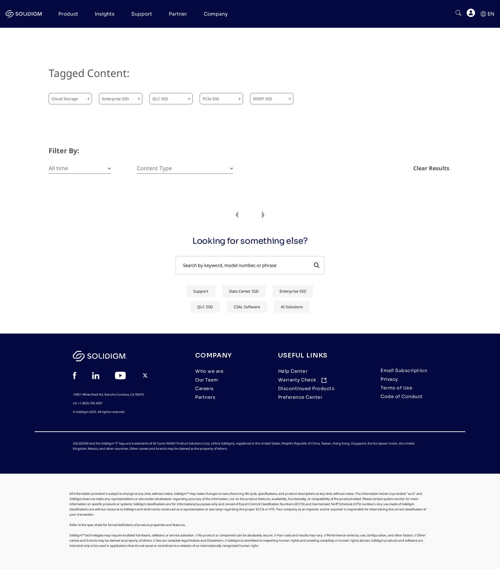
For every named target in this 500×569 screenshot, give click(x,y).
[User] (471, 14)
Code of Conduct (402, 396)
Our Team (206, 380)
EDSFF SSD (272, 98)
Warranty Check (297, 380)
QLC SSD (171, 98)
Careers (204, 388)
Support (200, 291)
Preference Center (300, 397)
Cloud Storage (71, 98)
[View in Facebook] (74, 376)
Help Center (293, 371)
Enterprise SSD (121, 98)
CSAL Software (247, 306)
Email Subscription (404, 370)
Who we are (209, 371)
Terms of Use (396, 388)
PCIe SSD (222, 98)
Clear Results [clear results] (431, 168)
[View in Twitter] (145, 376)
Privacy (389, 379)
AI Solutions (292, 306)
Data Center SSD (244, 291)
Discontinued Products (306, 388)
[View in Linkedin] (95, 376)
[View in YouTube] (120, 376)
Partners (205, 397)
